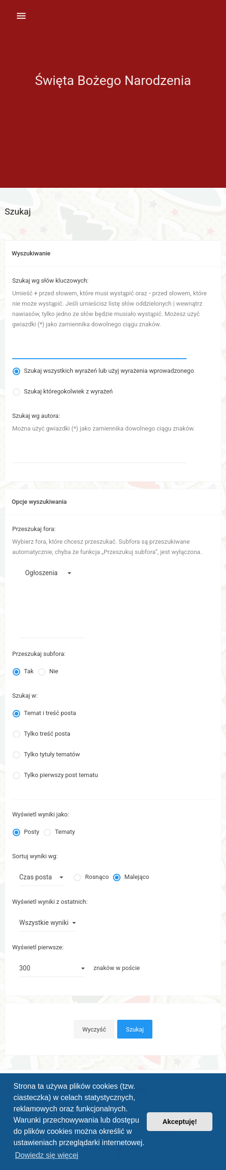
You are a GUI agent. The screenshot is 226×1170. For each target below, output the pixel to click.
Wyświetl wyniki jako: (40, 814)
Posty (31, 831)
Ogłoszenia (48, 573)
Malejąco (136, 876)
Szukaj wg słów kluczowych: (50, 280)
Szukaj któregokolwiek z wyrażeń (68, 391)
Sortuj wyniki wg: (35, 856)
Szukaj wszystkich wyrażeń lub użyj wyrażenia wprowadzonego (109, 370)
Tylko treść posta (47, 733)
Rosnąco (97, 876)
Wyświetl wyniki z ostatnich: (50, 901)
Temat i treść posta (50, 712)
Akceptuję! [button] (179, 1121)
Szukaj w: (25, 695)
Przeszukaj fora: (33, 528)
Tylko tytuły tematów (52, 754)
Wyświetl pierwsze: (38, 947)
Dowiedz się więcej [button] (46, 1155)
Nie (53, 671)
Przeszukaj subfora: (39, 653)
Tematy (65, 831)
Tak (29, 671)
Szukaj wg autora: (36, 415)
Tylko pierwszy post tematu (61, 774)
